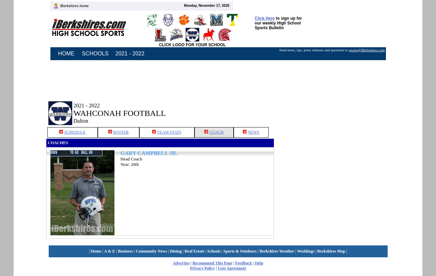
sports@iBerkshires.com (367, 50)
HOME (66, 53)
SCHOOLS (95, 53)
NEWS (253, 132)
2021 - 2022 (129, 53)
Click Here (265, 18)
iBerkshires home (74, 6)
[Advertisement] (332, 108)
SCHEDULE (74, 132)
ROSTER (121, 132)
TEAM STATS (169, 132)
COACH (216, 132)
